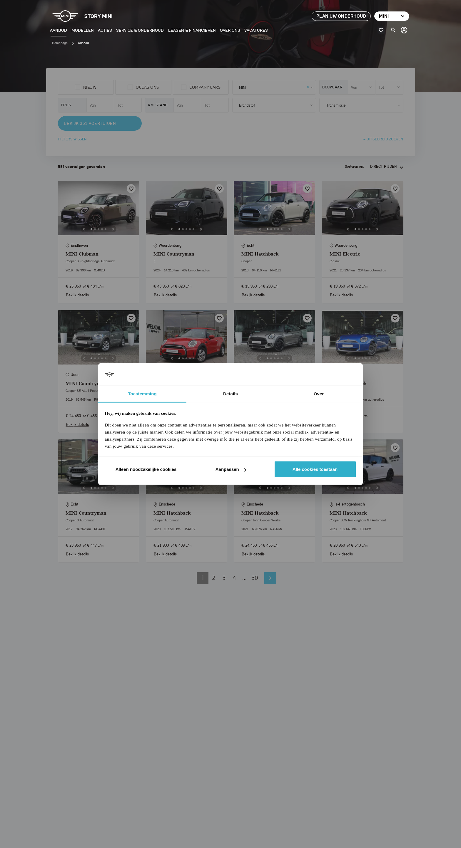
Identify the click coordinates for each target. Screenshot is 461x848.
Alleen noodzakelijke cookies (146, 469)
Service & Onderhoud (140, 30)
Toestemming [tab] (142, 393)
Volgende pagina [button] (270, 578)
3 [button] (224, 577)
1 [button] (202, 577)
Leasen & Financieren (192, 30)
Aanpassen (231, 469)
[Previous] (83, 229)
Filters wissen (72, 139)
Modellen (82, 30)
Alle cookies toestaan (315, 469)
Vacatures (256, 30)
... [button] (244, 577)
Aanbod (58, 30)
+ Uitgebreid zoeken (383, 139)
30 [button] (255, 577)
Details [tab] (230, 393)
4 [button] (234, 577)
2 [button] (213, 577)
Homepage (60, 43)
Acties (105, 30)
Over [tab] (319, 393)
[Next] (113, 229)
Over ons (230, 30)
